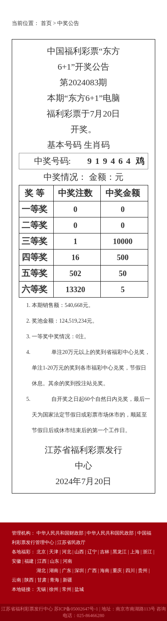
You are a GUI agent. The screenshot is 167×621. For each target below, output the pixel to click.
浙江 (147, 552)
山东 (54, 561)
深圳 (79, 570)
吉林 (104, 552)
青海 (54, 580)
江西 (42, 561)
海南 (104, 570)
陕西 (29, 580)
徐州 (53, 589)
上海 (135, 552)
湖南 (53, 570)
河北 (66, 552)
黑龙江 (120, 552)
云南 (16, 580)
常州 (66, 589)
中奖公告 (68, 23)
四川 (130, 570)
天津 (53, 552)
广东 (66, 570)
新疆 (67, 580)
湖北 (41, 570)
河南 (67, 561)
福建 (29, 561)
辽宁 (92, 552)
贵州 (142, 570)
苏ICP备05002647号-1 (76, 609)
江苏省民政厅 (71, 542)
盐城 (79, 589)
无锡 (41, 589)
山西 (79, 552)
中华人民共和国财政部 (60, 533)
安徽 (16, 561)
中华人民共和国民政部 (110, 533)
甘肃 (42, 580)
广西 (92, 570)
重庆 (117, 570)
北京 (41, 552)
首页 (46, 23)
